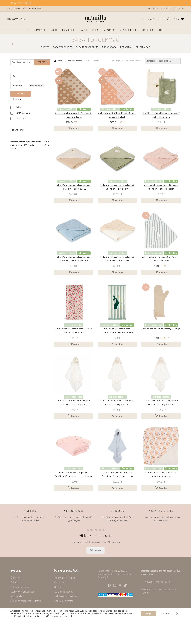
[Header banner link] (91, 3)
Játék (95, 30)
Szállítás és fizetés (63, 600)
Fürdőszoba (78, 61)
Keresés (41, 62)
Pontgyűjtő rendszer (64, 577)
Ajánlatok (40, 30)
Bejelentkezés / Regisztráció (152, 19)
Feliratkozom (95, 550)
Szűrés (20, 93)
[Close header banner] (186, 3)
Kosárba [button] (75, 128)
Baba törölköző (63, 47)
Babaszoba (109, 30)
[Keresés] (168, 19)
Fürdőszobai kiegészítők (117, 47)
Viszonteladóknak (19, 587)
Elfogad (148, 613)
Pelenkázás (143, 47)
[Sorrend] (163, 61)
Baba (69, 61)
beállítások (29, 616)
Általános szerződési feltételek (26, 600)
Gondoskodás (128, 30)
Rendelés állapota (63, 591)
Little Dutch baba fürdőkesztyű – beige (161, 328)
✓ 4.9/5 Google (13, 9)
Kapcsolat (166, 9)
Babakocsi (68, 30)
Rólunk (14, 582)
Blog (160, 30)
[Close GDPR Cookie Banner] (177, 613)
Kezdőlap (61, 61)
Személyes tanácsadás (22, 591)
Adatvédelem (17, 596)
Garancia (179, 9)
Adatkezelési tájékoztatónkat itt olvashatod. (55, 616)
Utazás (83, 30)
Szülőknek (147, 30)
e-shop (54, 30)
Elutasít (165, 613)
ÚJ (28, 30)
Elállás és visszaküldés (66, 596)
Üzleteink (153, 9)
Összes (45, 47)
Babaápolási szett (87, 47)
